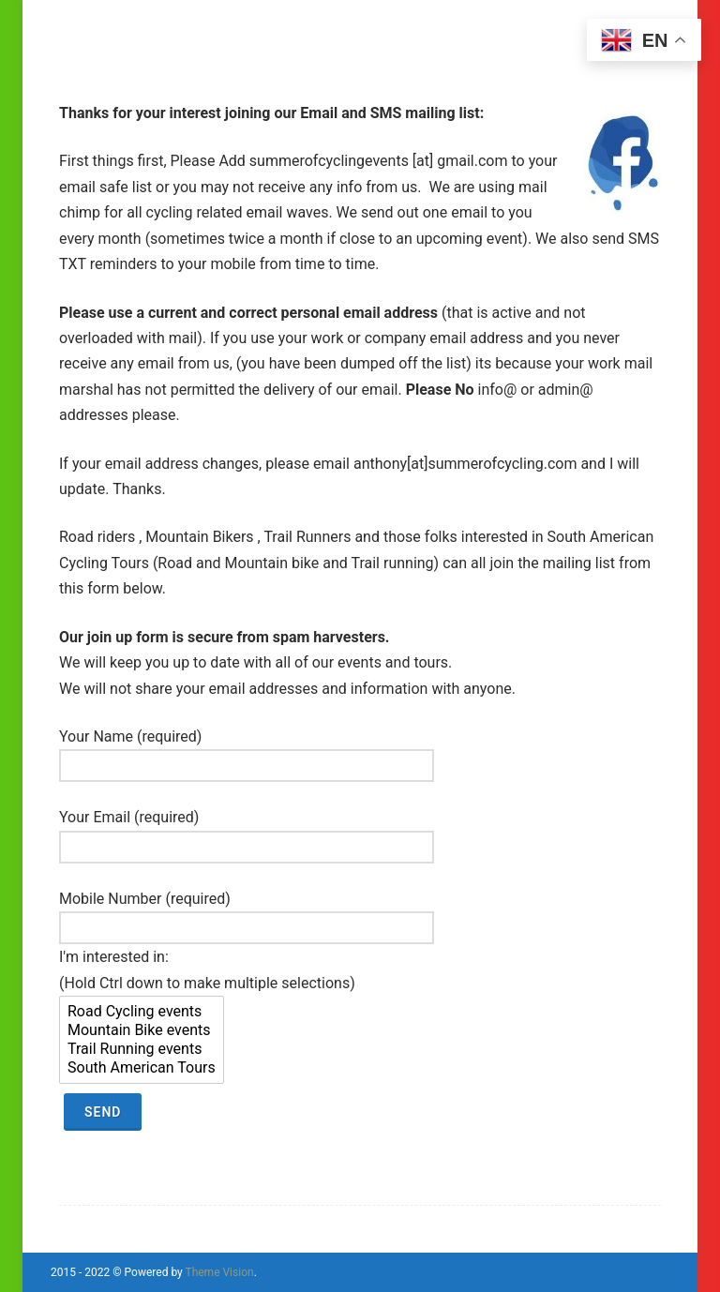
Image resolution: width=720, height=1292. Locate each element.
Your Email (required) (246, 831)
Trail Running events (142, 1049)
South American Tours (142, 1068)
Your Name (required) (246, 751)
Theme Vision (219, 1272)
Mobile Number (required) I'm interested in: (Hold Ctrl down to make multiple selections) (246, 1010)
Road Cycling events (142, 1011)
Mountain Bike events (142, 1030)
